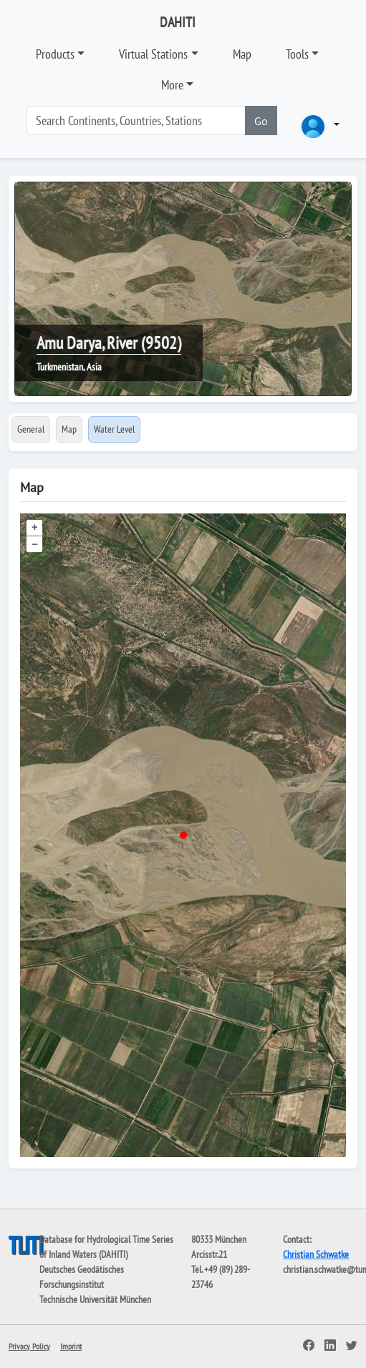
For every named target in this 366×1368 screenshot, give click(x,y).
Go (261, 121)
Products (55, 54)
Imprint (71, 1346)
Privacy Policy (29, 1346)
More (172, 85)
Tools (297, 54)
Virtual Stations (153, 54)
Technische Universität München (95, 1299)
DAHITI (178, 22)
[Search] (136, 120)
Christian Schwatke (316, 1254)
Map (242, 54)
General (30, 429)
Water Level (114, 429)
